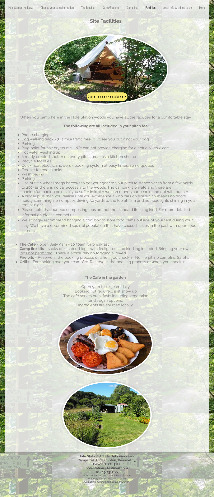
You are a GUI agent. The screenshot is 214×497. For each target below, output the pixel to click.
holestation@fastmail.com (107, 468)
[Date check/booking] (107, 96)
